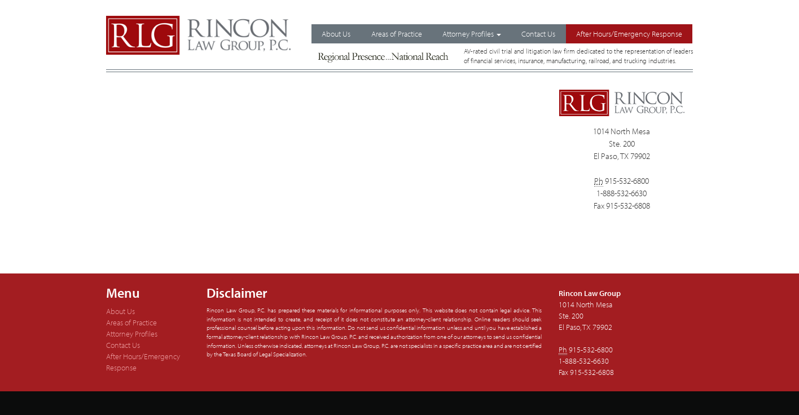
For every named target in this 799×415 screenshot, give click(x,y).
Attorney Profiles (471, 34)
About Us (336, 34)
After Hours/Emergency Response (629, 34)
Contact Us (538, 34)
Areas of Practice (396, 34)
